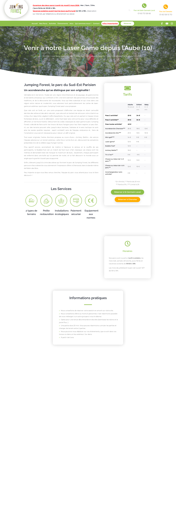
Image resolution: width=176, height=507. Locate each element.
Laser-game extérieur (59, 56)
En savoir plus (40, 428)
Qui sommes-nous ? (83, 24)
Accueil (35, 24)
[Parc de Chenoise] (165, 6)
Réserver (127, 23)
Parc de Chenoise (165, 11)
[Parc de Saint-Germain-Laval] (144, 5)
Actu (71, 24)
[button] (129, 10)
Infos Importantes (110, 23)
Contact (96, 24)
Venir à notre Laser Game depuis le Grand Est (87, 56)
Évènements (63, 24)
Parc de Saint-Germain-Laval (144, 10)
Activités (52, 24)
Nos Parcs (43, 24)
